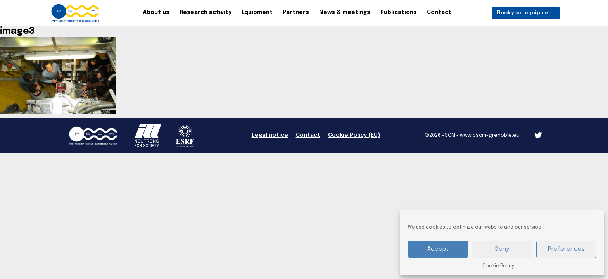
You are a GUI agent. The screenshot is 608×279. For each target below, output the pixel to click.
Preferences (566, 249)
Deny (502, 249)
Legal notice (270, 135)
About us (156, 12)
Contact (439, 12)
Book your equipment (525, 13)
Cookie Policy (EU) (354, 135)
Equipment (257, 12)
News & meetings (344, 12)
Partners (296, 12)
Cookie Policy (498, 266)
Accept (438, 249)
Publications (398, 12)
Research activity (205, 12)
